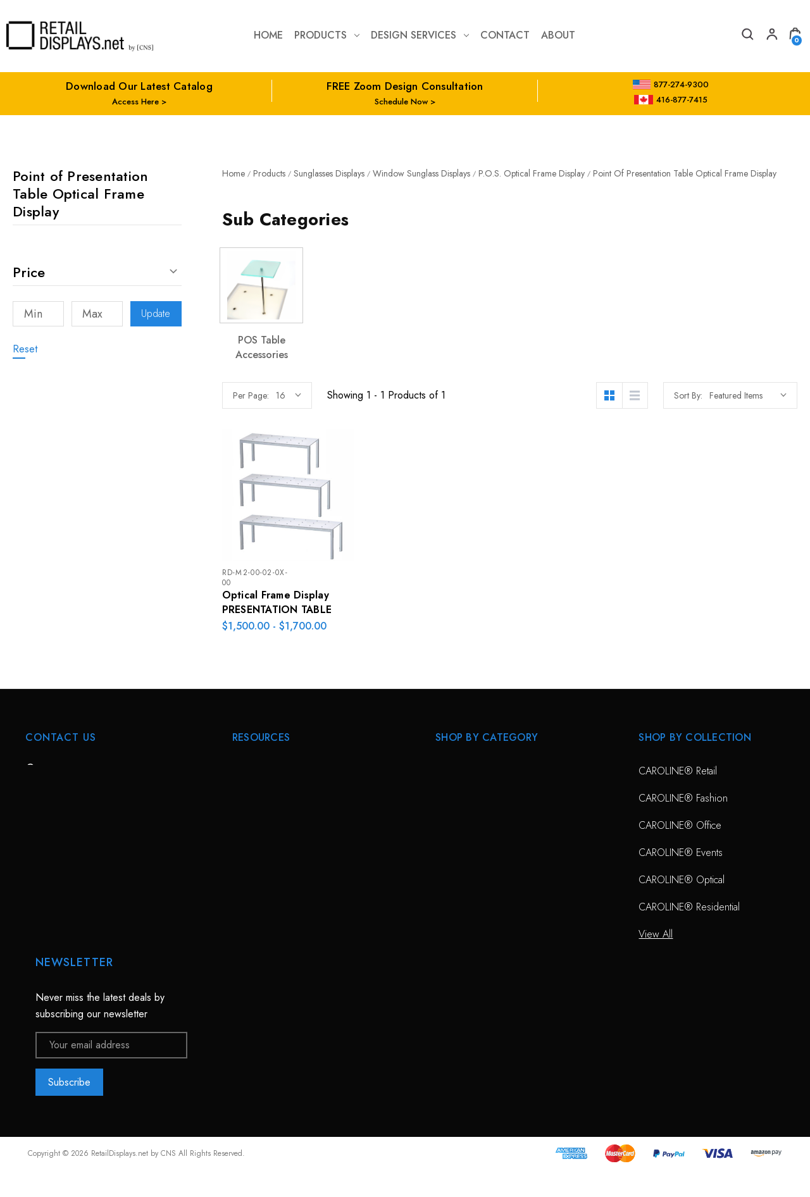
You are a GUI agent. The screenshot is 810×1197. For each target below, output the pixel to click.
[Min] (38, 313)
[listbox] (748, 395)
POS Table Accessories (261, 347)
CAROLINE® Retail (678, 771)
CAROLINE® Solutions (483, 771)
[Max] (97, 313)
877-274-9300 (671, 84)
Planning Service (266, 852)
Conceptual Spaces (272, 879)
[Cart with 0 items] (795, 35)
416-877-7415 (670, 100)
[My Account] (771, 35)
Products (326, 35)
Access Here (135, 102)
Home (268, 35)
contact (505, 35)
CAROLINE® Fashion (683, 798)
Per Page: (251, 395)
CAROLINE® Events (681, 852)
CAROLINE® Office (680, 825)
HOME (246, 771)
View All (452, 852)
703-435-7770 (78, 840)
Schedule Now (401, 102)
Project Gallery (263, 907)
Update (155, 313)
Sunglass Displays (472, 825)
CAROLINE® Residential (689, 907)
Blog (241, 961)
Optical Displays (468, 798)
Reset (25, 349)
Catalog (248, 934)
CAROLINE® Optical (682, 879)
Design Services (420, 35)
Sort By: (688, 395)
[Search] (747, 35)
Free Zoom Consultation (283, 798)
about (558, 35)
